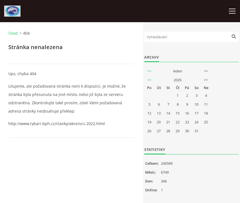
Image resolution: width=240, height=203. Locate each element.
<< (149, 70)
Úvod (13, 33)
